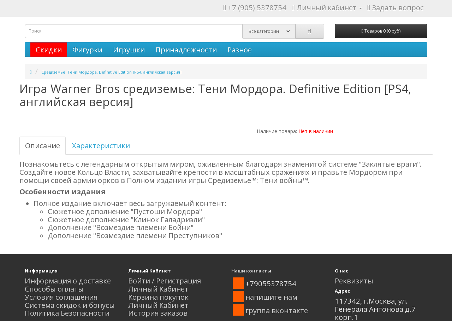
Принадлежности (186, 49)
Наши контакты (251, 271)
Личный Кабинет (158, 289)
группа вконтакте (276, 310)
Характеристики (101, 145)
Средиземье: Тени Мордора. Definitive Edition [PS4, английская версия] (111, 72)
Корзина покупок (158, 297)
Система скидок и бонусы (70, 305)
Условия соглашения (61, 297)
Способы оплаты (54, 289)
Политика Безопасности (67, 313)
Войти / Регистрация (164, 281)
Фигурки (87, 49)
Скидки (49, 49)
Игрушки (129, 49)
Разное (239, 49)
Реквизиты (354, 281)
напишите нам (271, 297)
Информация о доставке (68, 281)
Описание (42, 145)
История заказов (158, 313)
